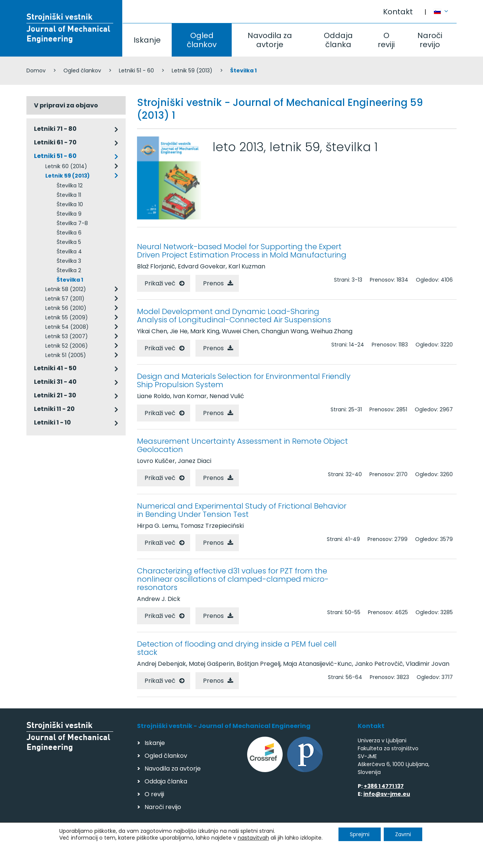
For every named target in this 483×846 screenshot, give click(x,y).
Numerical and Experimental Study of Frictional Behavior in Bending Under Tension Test (241, 510)
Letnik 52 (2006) (66, 345)
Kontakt (398, 11)
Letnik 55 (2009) (66, 317)
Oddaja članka (338, 40)
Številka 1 (70, 280)
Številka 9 (69, 214)
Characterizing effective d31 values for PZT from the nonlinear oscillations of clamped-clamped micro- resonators (233, 579)
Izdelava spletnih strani (405, 838)
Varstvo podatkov (124, 836)
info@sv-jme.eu (386, 794)
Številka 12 (70, 185)
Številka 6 (69, 232)
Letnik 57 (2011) (65, 298)
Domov (36, 70)
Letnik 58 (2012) (65, 289)
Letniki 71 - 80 (55, 128)
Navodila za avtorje (270, 40)
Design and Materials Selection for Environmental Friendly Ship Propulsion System (244, 380)
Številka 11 (69, 195)
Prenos (213, 283)
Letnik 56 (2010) (65, 308)
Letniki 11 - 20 (54, 409)
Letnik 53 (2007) (66, 336)
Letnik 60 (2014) (66, 166)
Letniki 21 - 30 (55, 395)
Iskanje (147, 40)
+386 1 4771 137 (384, 786)
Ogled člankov (202, 40)
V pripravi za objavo (66, 105)
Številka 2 (69, 270)
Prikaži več (160, 283)
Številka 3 (69, 261)
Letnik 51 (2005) (65, 355)
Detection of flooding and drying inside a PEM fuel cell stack (237, 648)
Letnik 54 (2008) (67, 327)
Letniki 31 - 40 (55, 381)
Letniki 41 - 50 (55, 368)
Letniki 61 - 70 (55, 142)
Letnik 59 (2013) (192, 70)
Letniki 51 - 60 (136, 70)
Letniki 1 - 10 (52, 422)
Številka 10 (70, 204)
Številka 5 (69, 242)
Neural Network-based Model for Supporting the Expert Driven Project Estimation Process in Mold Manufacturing (241, 250)
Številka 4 (69, 251)
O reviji (386, 40)
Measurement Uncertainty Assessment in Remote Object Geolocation (242, 445)
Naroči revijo (429, 40)
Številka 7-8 (72, 223)
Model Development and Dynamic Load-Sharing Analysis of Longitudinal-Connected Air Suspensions (234, 315)
